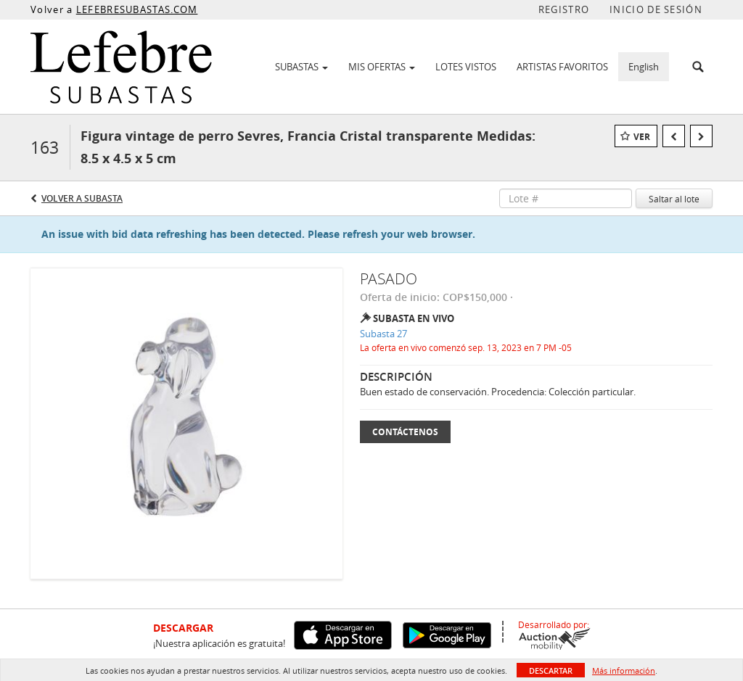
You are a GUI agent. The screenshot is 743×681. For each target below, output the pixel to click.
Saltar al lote (674, 199)
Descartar (550, 670)
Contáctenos (405, 432)
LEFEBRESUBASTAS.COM (137, 9)
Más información (623, 670)
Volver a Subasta (82, 198)
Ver (641, 137)
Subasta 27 (383, 333)
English (643, 66)
